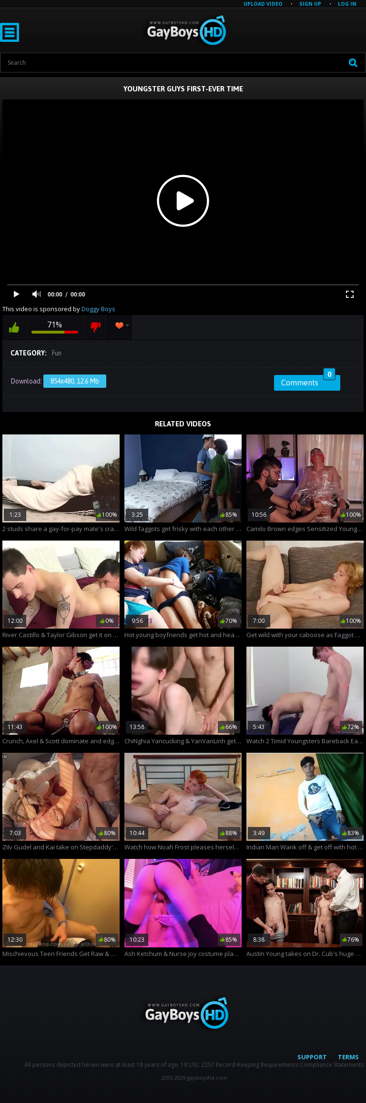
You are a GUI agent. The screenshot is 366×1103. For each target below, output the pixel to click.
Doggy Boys (98, 309)
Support (312, 1057)
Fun (56, 353)
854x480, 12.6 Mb (75, 381)
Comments (308, 381)
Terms (348, 1057)
